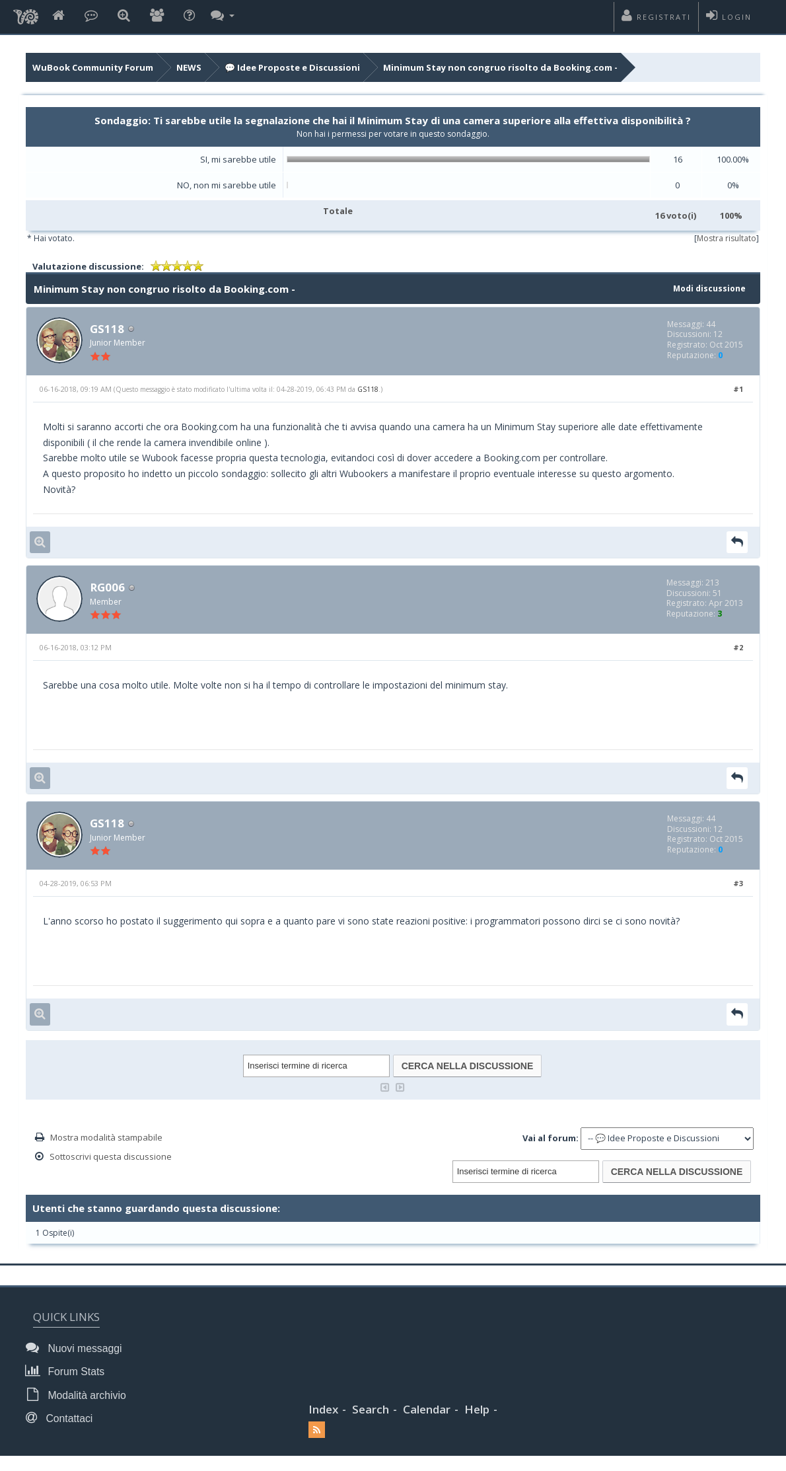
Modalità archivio (79, 1396)
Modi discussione (707, 288)
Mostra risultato (726, 238)
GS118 (107, 329)
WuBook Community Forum (92, 67)
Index (323, 1409)
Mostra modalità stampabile (106, 1139)
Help (476, 1409)
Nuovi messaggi (77, 1349)
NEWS (188, 67)
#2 (738, 649)
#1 (738, 390)
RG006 (108, 588)
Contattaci (62, 1419)
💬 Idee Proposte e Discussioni (292, 67)
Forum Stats (68, 1373)
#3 (738, 886)
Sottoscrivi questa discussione (111, 1158)
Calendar (426, 1409)
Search (370, 1409)
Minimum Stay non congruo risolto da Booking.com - (500, 67)
